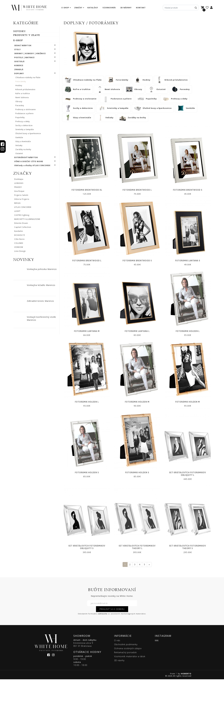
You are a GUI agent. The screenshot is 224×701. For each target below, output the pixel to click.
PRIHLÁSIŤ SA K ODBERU (112, 630)
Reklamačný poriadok (125, 674)
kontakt (141, 7)
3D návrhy (126, 7)
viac (157, 662)
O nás (117, 662)
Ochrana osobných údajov (128, 670)
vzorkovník (109, 7)
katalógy (92, 7)
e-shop (65, 7)
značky (78, 7)
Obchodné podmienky (125, 666)
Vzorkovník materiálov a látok (129, 678)
